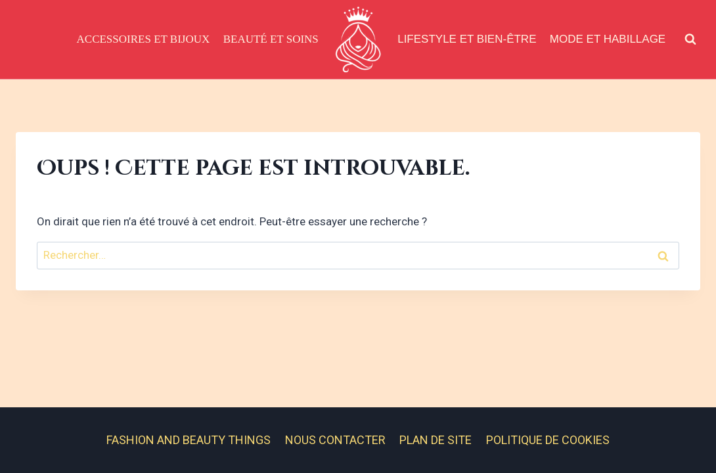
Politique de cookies (548, 440)
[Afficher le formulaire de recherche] (690, 39)
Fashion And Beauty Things (188, 440)
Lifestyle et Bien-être (466, 39)
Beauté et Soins (271, 39)
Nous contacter (335, 440)
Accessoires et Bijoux (143, 39)
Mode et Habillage (607, 39)
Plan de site (435, 440)
